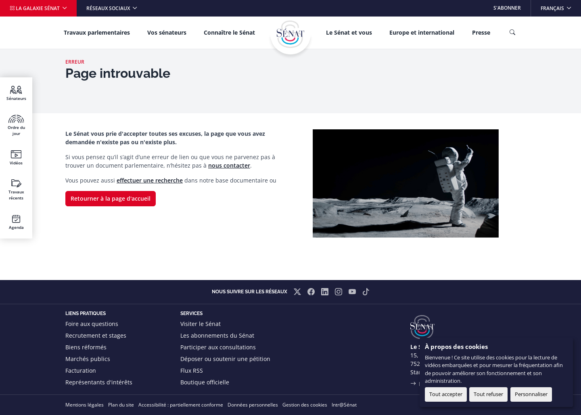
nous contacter (229, 165)
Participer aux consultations (218, 347)
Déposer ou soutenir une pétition (225, 359)
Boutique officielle (204, 382)
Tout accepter (445, 394)
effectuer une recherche (150, 180)
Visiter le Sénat (200, 324)
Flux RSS (191, 370)
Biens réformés (86, 347)
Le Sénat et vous (349, 32)
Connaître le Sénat (229, 32)
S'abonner (507, 7)
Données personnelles (253, 404)
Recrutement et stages (95, 335)
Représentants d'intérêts (98, 382)
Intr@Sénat (344, 404)
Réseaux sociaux (108, 8)
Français (560, 6)
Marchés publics (87, 359)
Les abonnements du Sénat (217, 335)
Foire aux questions (91, 324)
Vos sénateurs (166, 32)
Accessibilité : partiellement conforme (180, 404)
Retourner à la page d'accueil (110, 198)
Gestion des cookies (304, 404)
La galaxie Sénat (35, 8)
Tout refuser (488, 394)
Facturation (80, 370)
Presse (481, 32)
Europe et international (421, 32)
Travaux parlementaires (97, 32)
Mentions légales (84, 404)
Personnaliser (531, 394)
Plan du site (121, 404)
